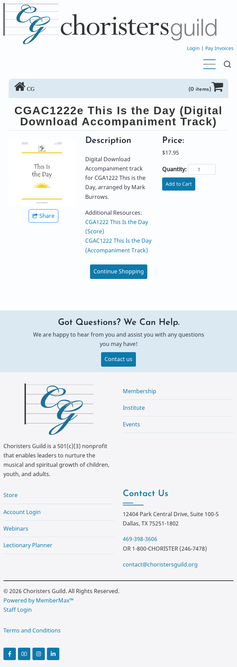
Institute (134, 408)
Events (131, 424)
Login (193, 48)
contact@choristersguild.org (160, 564)
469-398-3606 (140, 539)
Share (43, 216)
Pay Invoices (219, 48)
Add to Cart (179, 184)
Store (10, 495)
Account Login (22, 512)
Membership (139, 391)
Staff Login (17, 609)
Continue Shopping (118, 271)
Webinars (15, 528)
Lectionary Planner (27, 545)
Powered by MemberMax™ (38, 600)
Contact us (118, 359)
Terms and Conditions (32, 630)
